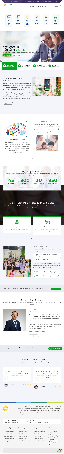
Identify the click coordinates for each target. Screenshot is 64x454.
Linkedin (43, 332)
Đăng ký (55, 289)
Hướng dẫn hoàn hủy (39, 441)
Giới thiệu (24, 6)
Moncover (20, 407)
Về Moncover (53, 432)
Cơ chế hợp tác (24, 65)
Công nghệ (9, 65)
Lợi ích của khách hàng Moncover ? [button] (45, 260)
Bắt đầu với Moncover (9, 432)
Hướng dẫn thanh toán (39, 432)
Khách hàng (42, 6)
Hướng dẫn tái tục (38, 439)
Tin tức (49, 6)
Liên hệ (54, 6)
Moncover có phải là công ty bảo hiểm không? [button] (46, 255)
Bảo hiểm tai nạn (23, 437)
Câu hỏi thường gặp (39, 434)
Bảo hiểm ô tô (22, 439)
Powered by (55, 451)
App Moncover (54, 348)
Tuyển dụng (53, 438)
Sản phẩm (39, 66)
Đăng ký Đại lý (54, 436)
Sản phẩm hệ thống (8, 434)
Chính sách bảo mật (16, 451)
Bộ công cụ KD (7, 441)
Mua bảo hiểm (21, 55)
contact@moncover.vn (14, 423)
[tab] (47, 256)
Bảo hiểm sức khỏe (23, 434)
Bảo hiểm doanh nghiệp (24, 441)
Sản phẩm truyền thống (9, 437)
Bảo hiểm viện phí (23, 432)
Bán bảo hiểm (8, 55)
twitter (37, 332)
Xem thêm (7, 103)
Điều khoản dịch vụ (8, 451)
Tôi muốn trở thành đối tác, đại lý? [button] (45, 272)
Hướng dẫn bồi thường (39, 437)
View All (32, 394)
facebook (31, 332)
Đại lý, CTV (33, 6)
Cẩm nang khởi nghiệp (9, 439)
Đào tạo (54, 65)
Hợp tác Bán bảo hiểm (17, 140)
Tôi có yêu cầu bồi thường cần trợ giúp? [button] (46, 276)
